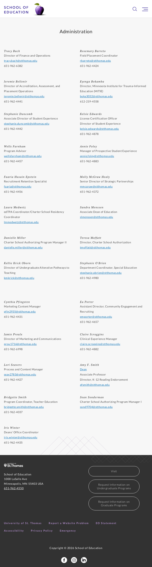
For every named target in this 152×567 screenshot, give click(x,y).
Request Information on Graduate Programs (114, 503)
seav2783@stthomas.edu (20, 374)
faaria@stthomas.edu (17, 186)
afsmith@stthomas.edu (95, 384)
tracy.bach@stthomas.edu (20, 60)
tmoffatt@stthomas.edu (95, 247)
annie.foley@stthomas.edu (97, 156)
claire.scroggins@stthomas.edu (100, 344)
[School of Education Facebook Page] (64, 560)
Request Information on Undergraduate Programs (114, 486)
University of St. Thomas (23, 523)
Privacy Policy (42, 530)
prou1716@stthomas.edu (20, 344)
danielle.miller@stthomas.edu (23, 247)
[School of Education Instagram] (74, 560)
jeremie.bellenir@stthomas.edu (24, 96)
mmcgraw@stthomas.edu (96, 186)
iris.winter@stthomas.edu (20, 437)
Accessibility (14, 530)
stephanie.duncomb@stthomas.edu (26, 123)
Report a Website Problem (69, 523)
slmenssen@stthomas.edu (96, 217)
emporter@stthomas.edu (96, 316)
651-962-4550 (14, 488)
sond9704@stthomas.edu (96, 407)
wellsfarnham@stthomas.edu (23, 156)
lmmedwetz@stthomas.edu (21, 222)
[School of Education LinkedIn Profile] (84, 560)
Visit (114, 471)
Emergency (68, 530)
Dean (83, 369)
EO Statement (106, 523)
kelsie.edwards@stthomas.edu (99, 128)
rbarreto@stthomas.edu (95, 60)
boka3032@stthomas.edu (96, 96)
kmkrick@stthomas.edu (19, 278)
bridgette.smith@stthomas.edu (24, 407)
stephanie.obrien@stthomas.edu (101, 272)
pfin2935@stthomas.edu (20, 311)
